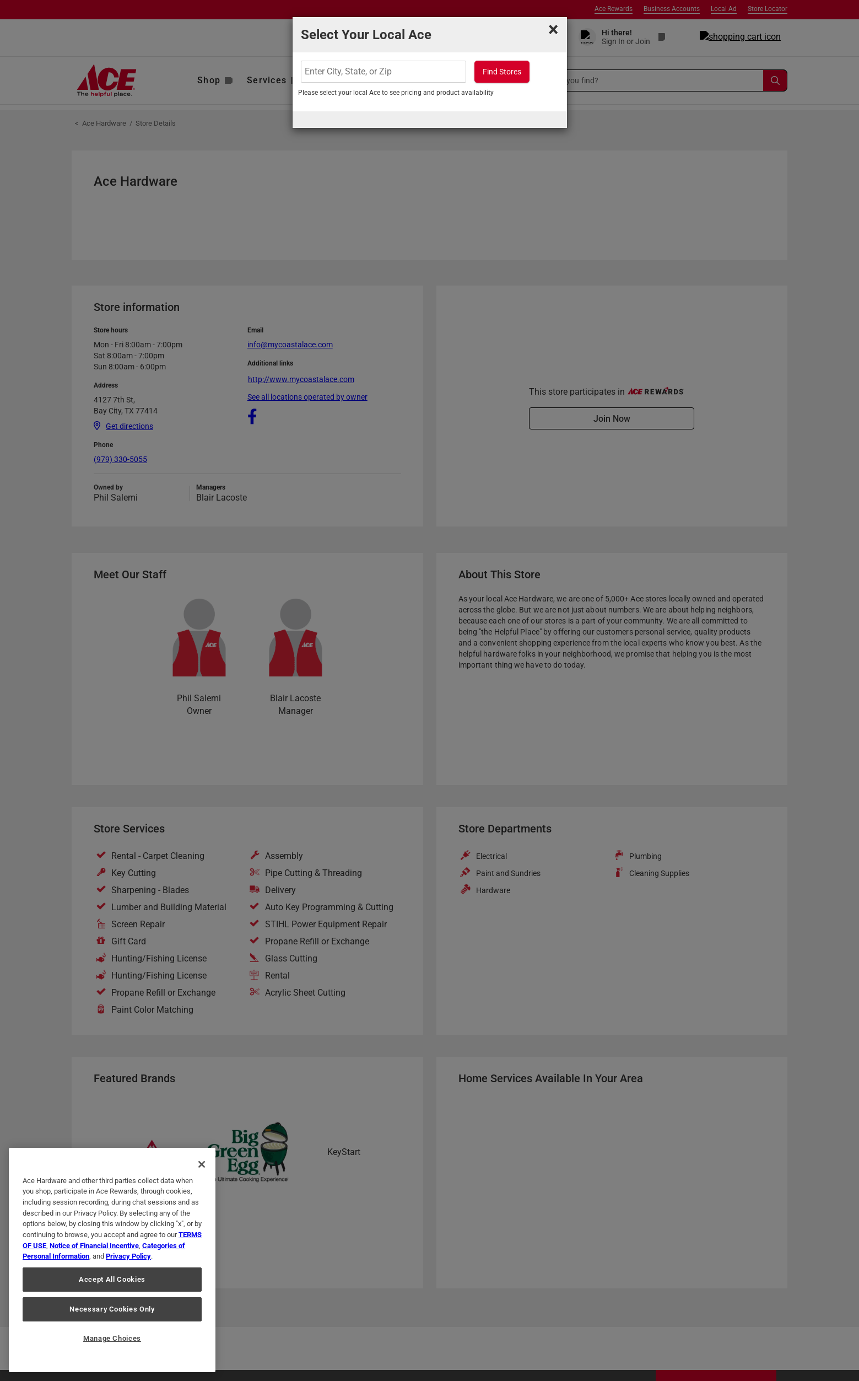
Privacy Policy (128, 1256)
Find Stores (502, 71)
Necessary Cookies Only (111, 1309)
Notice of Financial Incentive (94, 1246)
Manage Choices (112, 1338)
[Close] (202, 1164)
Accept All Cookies (112, 1279)
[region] (112, 1260)
